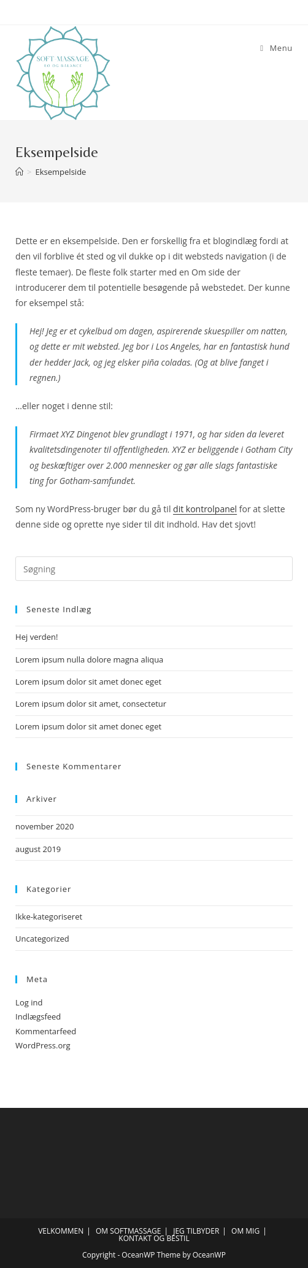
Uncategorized (42, 938)
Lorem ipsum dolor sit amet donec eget (88, 681)
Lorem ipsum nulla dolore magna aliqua (89, 659)
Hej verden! (36, 636)
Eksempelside (61, 171)
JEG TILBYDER (196, 1231)
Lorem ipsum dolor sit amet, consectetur (90, 703)
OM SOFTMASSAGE (128, 1231)
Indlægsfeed (38, 1016)
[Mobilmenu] (276, 48)
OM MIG (245, 1231)
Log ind (28, 1002)
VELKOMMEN (60, 1231)
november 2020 (44, 826)
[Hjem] (19, 171)
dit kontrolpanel (205, 509)
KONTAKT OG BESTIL (153, 1238)
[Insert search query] (154, 568)
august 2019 (38, 849)
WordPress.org (43, 1045)
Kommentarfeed (45, 1031)
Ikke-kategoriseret (48, 916)
